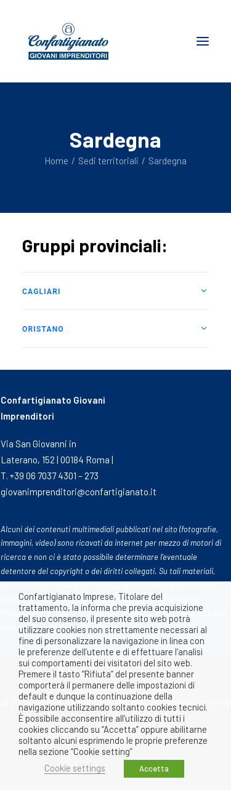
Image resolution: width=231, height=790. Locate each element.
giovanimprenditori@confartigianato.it (78, 491)
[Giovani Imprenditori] (68, 41)
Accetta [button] (154, 768)
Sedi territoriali (108, 160)
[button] (202, 41)
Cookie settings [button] (74, 767)
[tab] (115, 291)
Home (56, 160)
